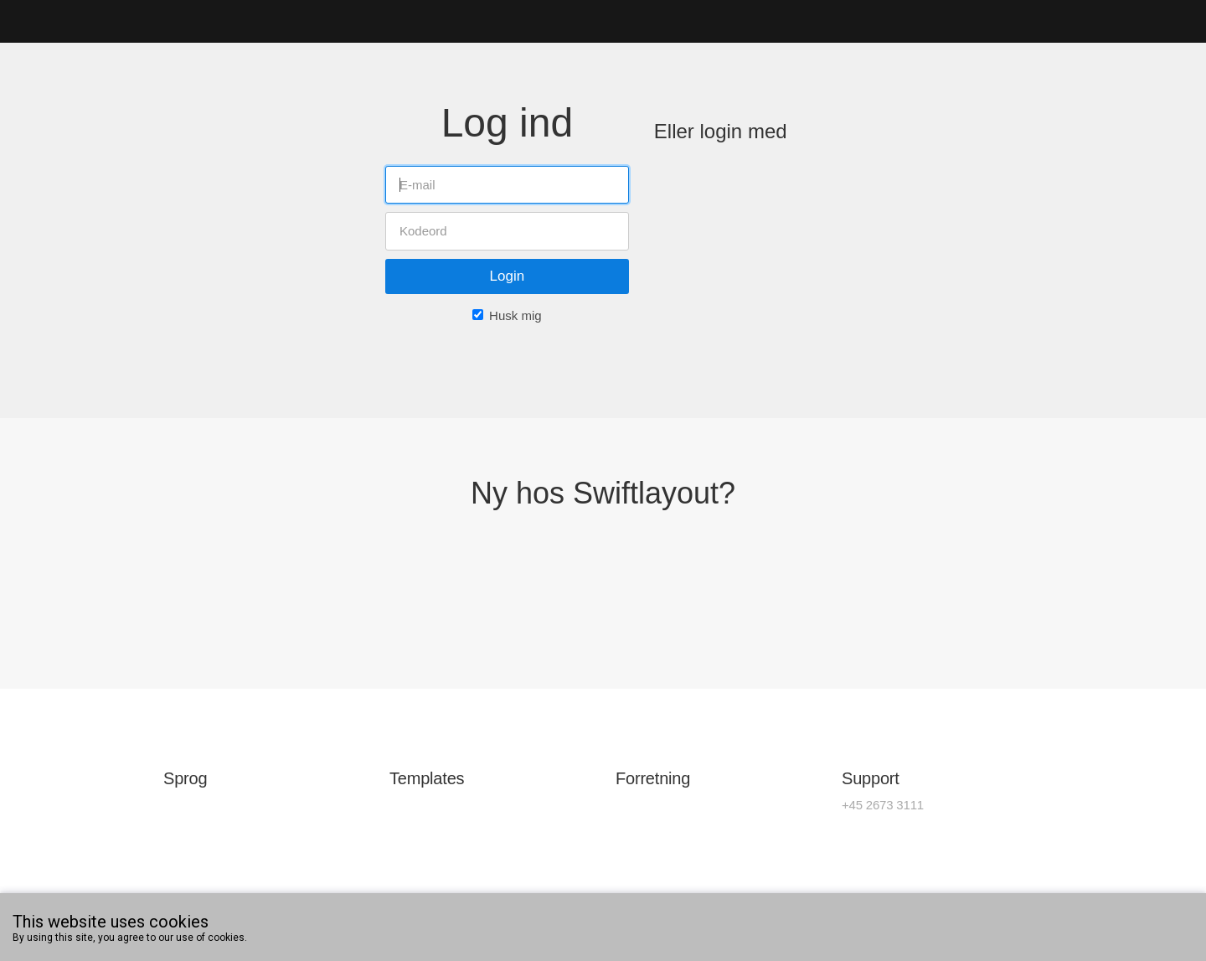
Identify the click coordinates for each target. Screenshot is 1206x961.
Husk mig (515, 315)
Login (507, 276)
